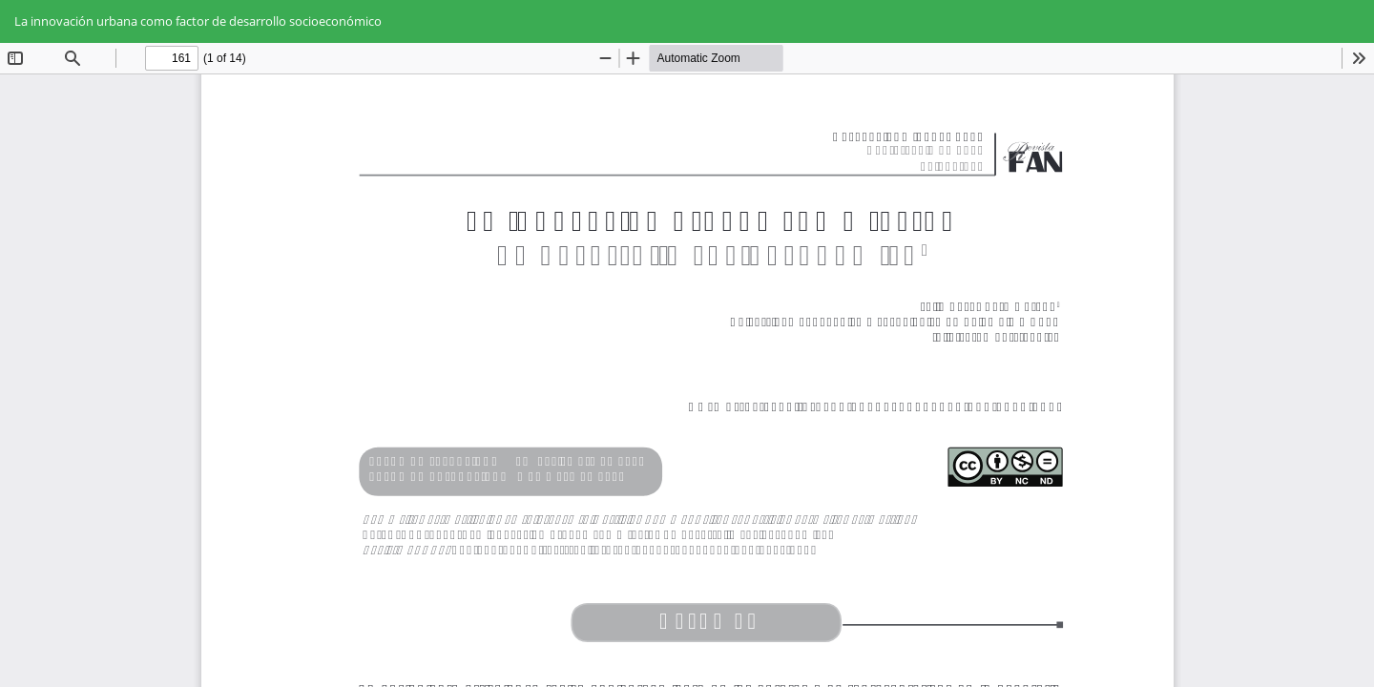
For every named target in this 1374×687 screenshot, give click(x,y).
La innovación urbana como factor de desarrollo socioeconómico (198, 21)
